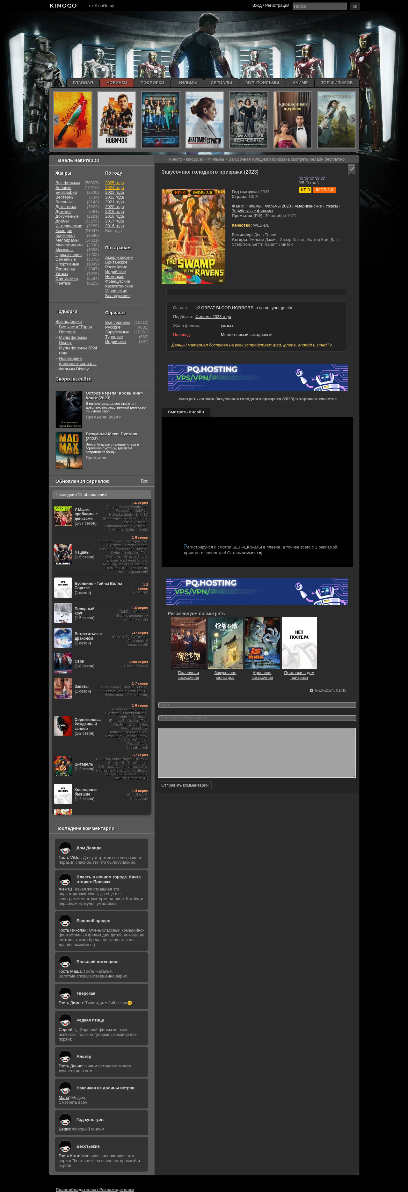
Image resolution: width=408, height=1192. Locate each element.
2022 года (114, 197)
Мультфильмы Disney (73, 340)
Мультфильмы (69, 245)
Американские (308, 206)
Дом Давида (88, 848)
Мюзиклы (64, 249)
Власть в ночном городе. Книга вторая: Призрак (108, 879)
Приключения (68, 254)
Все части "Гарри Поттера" (75, 329)
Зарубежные (117, 332)
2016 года (114, 225)
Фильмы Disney (74, 369)
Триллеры (65, 268)
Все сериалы (117, 322)
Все (144, 480)
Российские (116, 267)
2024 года (114, 187)
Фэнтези (63, 283)
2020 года (114, 206)
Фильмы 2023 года (213, 316)
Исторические (68, 225)
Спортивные (67, 264)
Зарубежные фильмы (252, 210)
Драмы (62, 221)
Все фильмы (67, 182)
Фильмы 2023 (278, 206)
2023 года (114, 192)
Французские (117, 281)
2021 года (114, 202)
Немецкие (114, 276)
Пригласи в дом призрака (299, 672)
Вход (257, 5)
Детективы (65, 206)
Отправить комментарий (184, 794)
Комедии (63, 230)
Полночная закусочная (188, 672)
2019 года (114, 211)
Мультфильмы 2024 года (78, 350)
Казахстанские (119, 286)
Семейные (65, 259)
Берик (64, 1129)
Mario (64, 1097)
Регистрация (277, 5)
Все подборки (68, 321)
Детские (63, 211)
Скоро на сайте (73, 379)
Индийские (115, 271)
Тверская (85, 993)
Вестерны (64, 197)
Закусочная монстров (225, 672)
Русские (112, 327)
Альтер (83, 1056)
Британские (116, 262)
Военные (64, 202)
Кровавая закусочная (262, 672)
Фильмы (253, 206)
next (353, 119)
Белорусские (117, 295)
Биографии (66, 192)
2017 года (114, 221)
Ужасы (331, 206)
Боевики (63, 187)
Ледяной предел (93, 920)
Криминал (65, 235)
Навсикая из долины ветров (105, 1088)
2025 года (114, 182)
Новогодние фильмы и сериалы (77, 361)
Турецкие (114, 336)
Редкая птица (90, 1020)
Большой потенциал (97, 961)
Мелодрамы (67, 240)
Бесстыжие (88, 1146)
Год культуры (90, 1119)
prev (56, 119)
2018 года (114, 216)
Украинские (116, 290)
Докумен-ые (67, 216)
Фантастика (66, 278)
